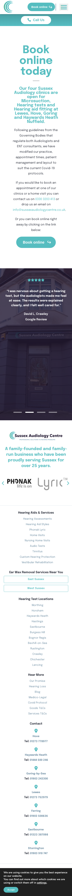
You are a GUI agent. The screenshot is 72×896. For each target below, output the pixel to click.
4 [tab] (57, 412)
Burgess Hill (37, 632)
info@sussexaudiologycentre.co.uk (39, 210)
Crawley (37, 654)
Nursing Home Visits (37, 540)
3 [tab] (46, 412)
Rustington (37, 648)
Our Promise (37, 681)
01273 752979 (39, 797)
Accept (11, 889)
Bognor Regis (37, 638)
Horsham (37, 610)
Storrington (36, 848)
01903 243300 (39, 778)
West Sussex (36, 588)
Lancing (37, 665)
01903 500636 (39, 816)
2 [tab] (34, 412)
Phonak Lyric (37, 530)
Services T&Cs (37, 713)
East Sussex (36, 579)
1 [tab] (22, 412)
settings (42, 882)
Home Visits (37, 535)
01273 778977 (39, 741)
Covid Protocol (37, 702)
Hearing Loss (37, 686)
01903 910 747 (39, 853)
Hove (36, 736)
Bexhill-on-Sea (37, 643)
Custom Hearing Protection (37, 557)
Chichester (37, 659)
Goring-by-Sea (36, 773)
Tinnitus (37, 551)
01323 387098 (39, 834)
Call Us (36, 20)
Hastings (37, 621)
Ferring (36, 811)
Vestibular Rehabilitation (37, 562)
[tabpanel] (36, 300)
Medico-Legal (37, 697)
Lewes (36, 792)
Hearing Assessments (37, 519)
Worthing (37, 605)
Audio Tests (37, 546)
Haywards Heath (37, 616)
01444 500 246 (39, 760)
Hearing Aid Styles (37, 524)
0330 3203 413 (45, 199)
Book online (41, 7)
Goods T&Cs (37, 708)
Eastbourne (37, 627)
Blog (37, 692)
